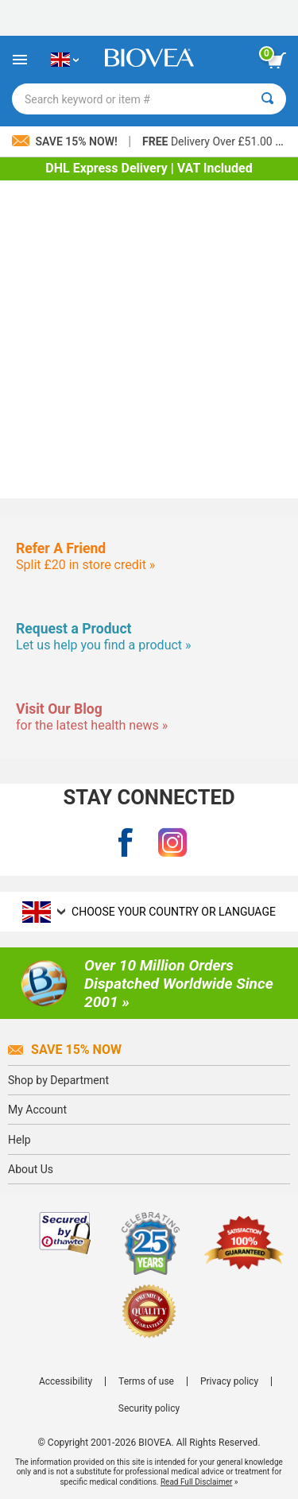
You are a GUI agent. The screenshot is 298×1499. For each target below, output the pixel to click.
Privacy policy (229, 1381)
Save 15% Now (65, 1049)
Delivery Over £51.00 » (211, 141)
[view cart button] (276, 60)
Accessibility (65, 1381)
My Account (37, 1109)
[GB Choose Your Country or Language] (65, 59)
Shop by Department (58, 1080)
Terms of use (146, 1381)
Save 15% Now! (66, 141)
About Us (30, 1169)
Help (19, 1139)
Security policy (149, 1408)
